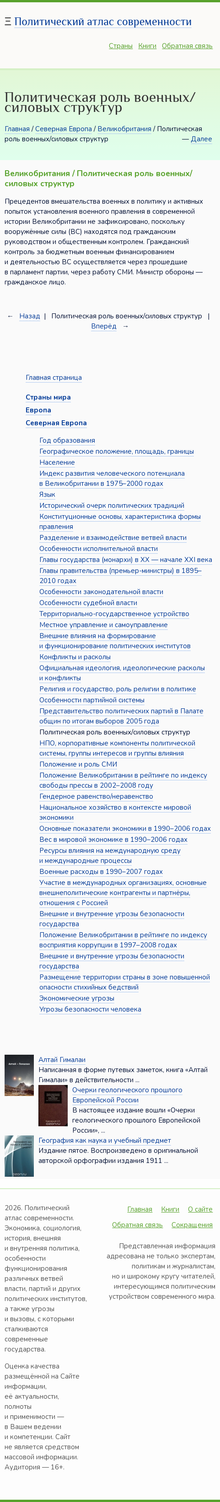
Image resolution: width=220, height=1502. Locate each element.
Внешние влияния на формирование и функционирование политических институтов (115, 641)
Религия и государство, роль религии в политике (117, 689)
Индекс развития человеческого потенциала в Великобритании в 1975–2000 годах (112, 478)
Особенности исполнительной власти (98, 548)
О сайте (200, 1209)
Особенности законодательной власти (101, 591)
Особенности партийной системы (92, 700)
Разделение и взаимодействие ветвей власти (113, 537)
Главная (17, 129)
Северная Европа (63, 129)
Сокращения (192, 1224)
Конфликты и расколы (75, 657)
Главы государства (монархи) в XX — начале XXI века (125, 559)
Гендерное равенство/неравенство (96, 796)
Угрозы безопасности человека (90, 1009)
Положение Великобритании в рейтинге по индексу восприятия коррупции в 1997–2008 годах (123, 940)
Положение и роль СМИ (78, 764)
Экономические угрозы (76, 998)
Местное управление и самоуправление (103, 624)
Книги (147, 45)
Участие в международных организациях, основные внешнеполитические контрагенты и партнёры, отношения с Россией (123, 892)
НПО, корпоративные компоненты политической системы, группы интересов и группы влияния (117, 748)
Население (57, 462)
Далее (201, 139)
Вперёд (104, 326)
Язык (47, 494)
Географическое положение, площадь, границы (116, 451)
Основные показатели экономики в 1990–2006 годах (125, 828)
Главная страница (54, 377)
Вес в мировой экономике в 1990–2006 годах (113, 839)
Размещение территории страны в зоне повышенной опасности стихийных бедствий (124, 982)
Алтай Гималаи (62, 1059)
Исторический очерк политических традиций (111, 505)
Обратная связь (187, 45)
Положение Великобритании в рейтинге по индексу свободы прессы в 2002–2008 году (123, 780)
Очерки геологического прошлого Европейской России (127, 1095)
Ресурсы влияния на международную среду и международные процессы (110, 855)
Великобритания (124, 129)
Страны (121, 45)
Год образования (67, 440)
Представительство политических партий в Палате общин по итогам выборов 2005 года (121, 716)
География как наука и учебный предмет (104, 1140)
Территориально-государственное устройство (114, 613)
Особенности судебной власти (88, 602)
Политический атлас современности (103, 21)
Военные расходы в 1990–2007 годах (101, 871)
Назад (29, 316)
